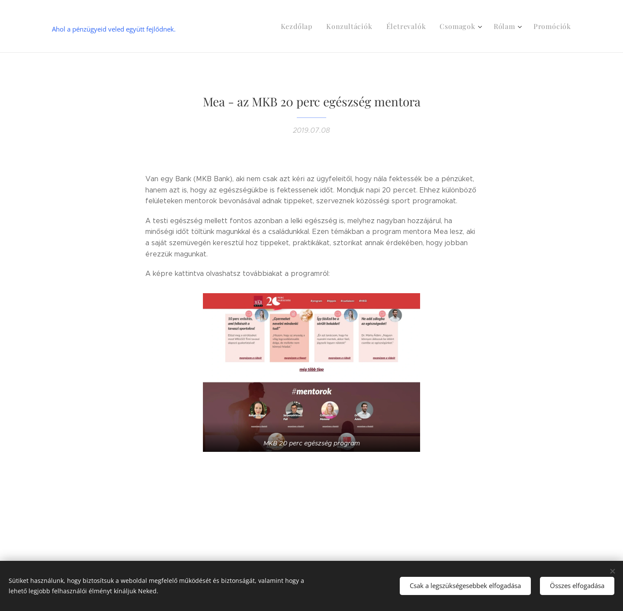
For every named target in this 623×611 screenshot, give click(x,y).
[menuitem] (312, 26)
